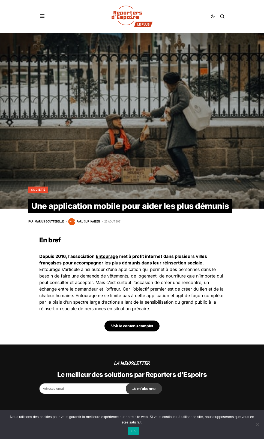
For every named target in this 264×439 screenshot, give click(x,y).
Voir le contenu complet (132, 326)
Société (38, 189)
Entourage (107, 256)
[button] (42, 16)
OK (133, 431)
